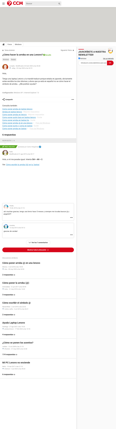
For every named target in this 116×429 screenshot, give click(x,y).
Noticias (82, 58)
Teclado (13, 59)
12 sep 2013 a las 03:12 (17, 228)
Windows (18, 44)
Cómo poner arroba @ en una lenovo (17, 123)
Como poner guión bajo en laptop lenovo (19, 117)
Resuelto (48, 55)
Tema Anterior (10, 50)
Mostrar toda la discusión (37, 250)
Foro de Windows (43, 123)
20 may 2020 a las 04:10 (24, 68)
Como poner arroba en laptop (14, 128)
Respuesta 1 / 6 (8, 140)
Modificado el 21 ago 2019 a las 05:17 (21, 154)
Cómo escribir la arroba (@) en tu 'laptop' (23, 165)
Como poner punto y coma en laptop (17, 126)
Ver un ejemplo (108, 58)
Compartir (9, 99)
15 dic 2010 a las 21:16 (17, 208)
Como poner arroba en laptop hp (15, 120)
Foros (10, 44)
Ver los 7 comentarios (40, 242)
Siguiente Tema (66, 50)
